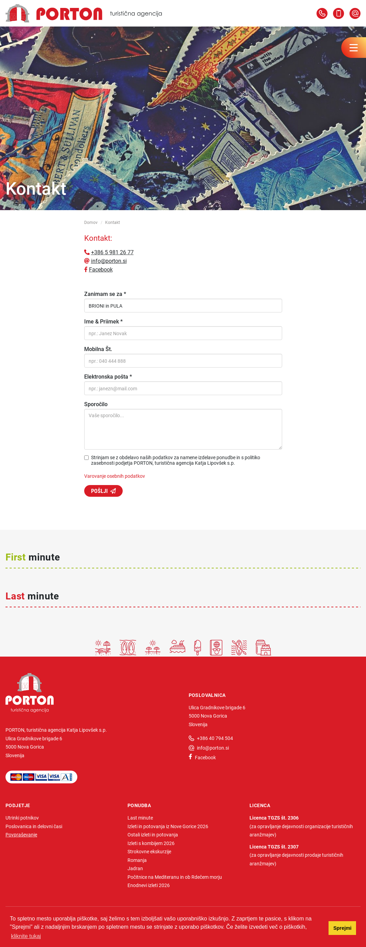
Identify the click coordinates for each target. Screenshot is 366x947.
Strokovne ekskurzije (149, 851)
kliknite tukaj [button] (26, 936)
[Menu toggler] (354, 47)
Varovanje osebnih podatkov (114, 476)
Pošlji (99, 490)
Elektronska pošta (108, 376)
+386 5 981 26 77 (112, 252)
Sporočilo (96, 404)
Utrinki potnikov (22, 817)
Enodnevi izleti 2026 (148, 885)
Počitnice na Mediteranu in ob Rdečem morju (174, 877)
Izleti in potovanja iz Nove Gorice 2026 (167, 826)
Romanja (137, 860)
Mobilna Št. (98, 349)
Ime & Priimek (103, 321)
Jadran (135, 868)
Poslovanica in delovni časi (33, 826)
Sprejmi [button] (342, 928)
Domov (91, 222)
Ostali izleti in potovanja (152, 834)
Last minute (140, 817)
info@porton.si (109, 260)
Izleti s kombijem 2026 (151, 843)
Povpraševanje (21, 834)
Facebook (101, 269)
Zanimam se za (105, 294)
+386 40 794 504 (215, 738)
